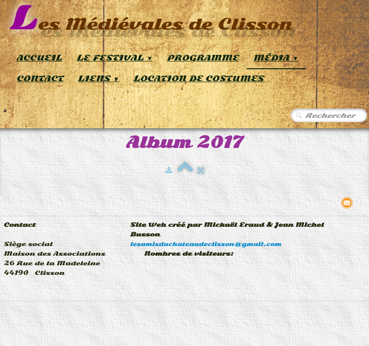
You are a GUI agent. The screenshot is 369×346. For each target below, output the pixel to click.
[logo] (151, 19)
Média (276, 57)
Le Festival (115, 57)
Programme (203, 57)
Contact (40, 78)
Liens (99, 78)
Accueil (39, 57)
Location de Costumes (199, 78)
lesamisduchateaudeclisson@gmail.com (206, 244)
